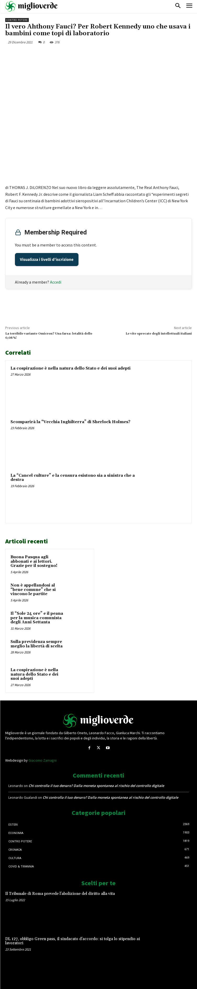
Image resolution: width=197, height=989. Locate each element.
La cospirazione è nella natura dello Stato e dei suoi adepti (70, 368)
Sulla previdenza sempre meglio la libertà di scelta (36, 644)
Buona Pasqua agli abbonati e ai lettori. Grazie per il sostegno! (33, 561)
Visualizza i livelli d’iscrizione (47, 259)
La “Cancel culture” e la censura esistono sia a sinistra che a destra (72, 477)
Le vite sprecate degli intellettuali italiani (159, 334)
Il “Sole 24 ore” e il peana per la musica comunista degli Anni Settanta (36, 618)
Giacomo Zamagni (43, 760)
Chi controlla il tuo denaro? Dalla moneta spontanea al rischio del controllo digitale (96, 785)
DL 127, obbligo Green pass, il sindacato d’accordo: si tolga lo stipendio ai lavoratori (72, 941)
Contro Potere (17, 20)
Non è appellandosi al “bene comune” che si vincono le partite (33, 589)
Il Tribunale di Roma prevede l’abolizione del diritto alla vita (60, 893)
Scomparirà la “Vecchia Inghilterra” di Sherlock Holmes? (70, 421)
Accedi (55, 282)
